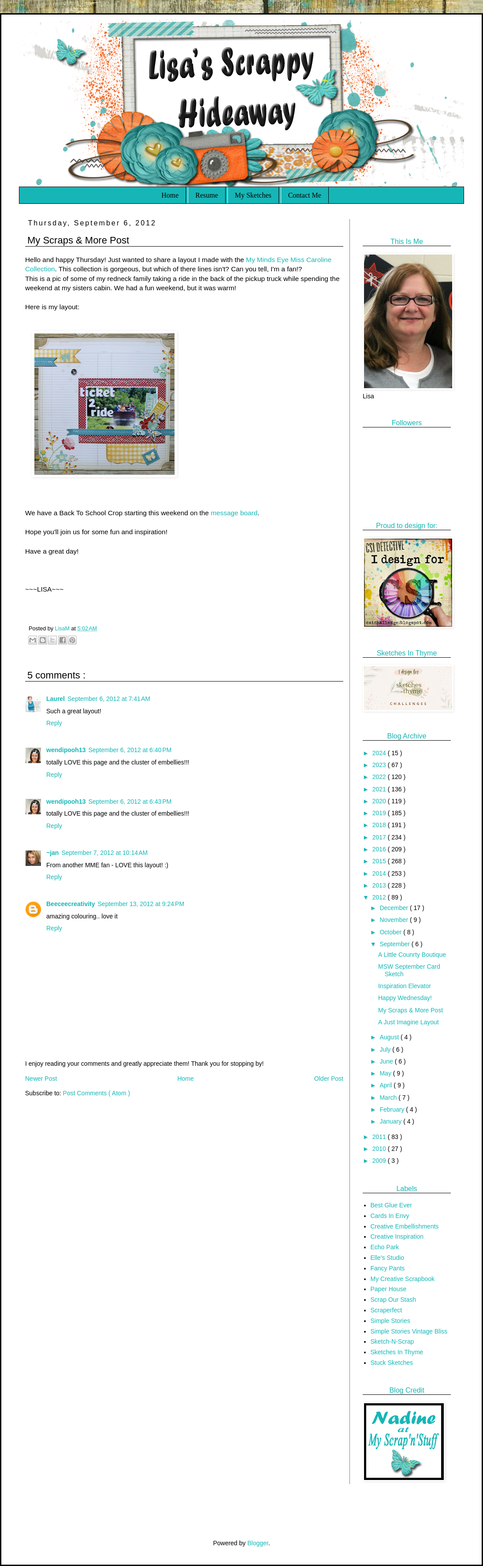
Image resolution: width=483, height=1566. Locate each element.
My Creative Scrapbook (403, 1278)
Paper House (389, 1289)
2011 (380, 1136)
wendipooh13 (65, 749)
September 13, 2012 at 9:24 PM (141, 903)
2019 (380, 813)
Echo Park (385, 1247)
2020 (380, 801)
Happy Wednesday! (405, 997)
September (395, 944)
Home (169, 195)
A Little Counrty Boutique (412, 954)
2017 (380, 837)
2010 (380, 1148)
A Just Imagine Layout (408, 1022)
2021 (380, 789)
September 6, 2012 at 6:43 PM (129, 801)
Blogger (257, 1543)
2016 (380, 849)
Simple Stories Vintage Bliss (409, 1331)
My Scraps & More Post (410, 1010)
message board (234, 513)
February (392, 1109)
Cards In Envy (390, 1215)
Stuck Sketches (392, 1362)
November (394, 919)
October (391, 932)
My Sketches (253, 195)
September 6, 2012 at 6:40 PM (129, 749)
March (388, 1097)
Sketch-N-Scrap (392, 1341)
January (391, 1121)
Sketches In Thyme (397, 1352)
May (386, 1073)
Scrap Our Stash (393, 1299)
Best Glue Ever (391, 1205)
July (385, 1049)
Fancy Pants (388, 1268)
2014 (380, 873)
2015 (380, 861)
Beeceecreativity (70, 903)
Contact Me (304, 195)
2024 (380, 753)
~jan (52, 852)
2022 (380, 776)
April (386, 1085)
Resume (206, 195)
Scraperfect (386, 1310)
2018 (380, 824)
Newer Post (41, 1078)
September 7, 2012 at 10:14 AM (104, 852)
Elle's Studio (388, 1257)
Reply (54, 723)
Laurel (55, 698)
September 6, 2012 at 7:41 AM (108, 698)
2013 (380, 885)
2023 (380, 764)
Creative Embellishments (405, 1226)
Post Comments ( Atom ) (96, 1093)
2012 (380, 897)
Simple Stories (390, 1320)
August (389, 1037)
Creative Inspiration (397, 1236)
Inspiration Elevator (404, 985)
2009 (380, 1160)
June (386, 1061)
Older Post (328, 1078)
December (394, 907)
